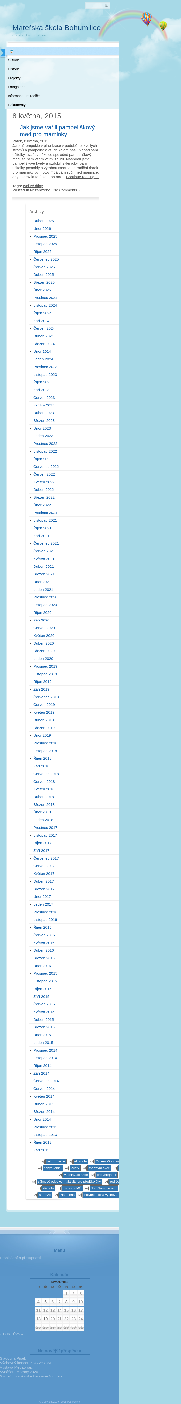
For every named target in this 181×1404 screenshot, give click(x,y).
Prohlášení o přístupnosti (20, 1258)
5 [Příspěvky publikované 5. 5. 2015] (45, 1302)
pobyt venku (52, 1168)
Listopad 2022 (45, 451)
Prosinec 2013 (45, 1127)
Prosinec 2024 (45, 298)
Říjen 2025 (42, 251)
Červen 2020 (44, 628)
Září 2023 (41, 390)
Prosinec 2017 (45, 827)
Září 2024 (41, 321)
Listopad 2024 (45, 305)
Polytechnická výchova (100, 1195)
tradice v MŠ (72, 1188)
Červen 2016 (44, 935)
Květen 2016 (43, 943)
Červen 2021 (44, 551)
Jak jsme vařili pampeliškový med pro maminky (57, 130)
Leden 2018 (43, 820)
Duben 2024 (43, 336)
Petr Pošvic (73, 1401)
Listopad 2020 (45, 605)
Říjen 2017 (42, 843)
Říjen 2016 (42, 927)
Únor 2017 (42, 896)
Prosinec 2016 (45, 912)
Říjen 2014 (42, 1065)
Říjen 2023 (42, 382)
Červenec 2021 (46, 543)
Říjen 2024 (42, 313)
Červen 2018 (44, 781)
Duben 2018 (43, 797)
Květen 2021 (43, 559)
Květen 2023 (43, 405)
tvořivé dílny (33, 186)
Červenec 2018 (46, 774)
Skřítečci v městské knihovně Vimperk (31, 1376)
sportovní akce (99, 1168)
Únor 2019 (42, 735)
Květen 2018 (43, 789)
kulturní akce (55, 1161)
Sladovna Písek (13, 1358)
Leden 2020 (43, 658)
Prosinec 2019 (45, 666)
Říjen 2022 (42, 459)
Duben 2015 (43, 1019)
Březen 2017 (44, 889)
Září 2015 (41, 996)
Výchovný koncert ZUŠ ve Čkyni (26, 1363)
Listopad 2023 (45, 374)
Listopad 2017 (45, 835)
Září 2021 (41, 536)
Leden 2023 (43, 436)
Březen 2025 (44, 282)
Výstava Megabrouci (17, 1367)
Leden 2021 (43, 589)
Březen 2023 (44, 420)
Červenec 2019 (46, 697)
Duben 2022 (43, 489)
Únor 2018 (42, 812)
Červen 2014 (44, 1088)
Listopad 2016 (45, 920)
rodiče (114, 1181)
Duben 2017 (43, 881)
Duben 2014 (43, 1104)
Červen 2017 (44, 866)
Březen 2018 (44, 804)
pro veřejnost (106, 1175)
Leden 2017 (43, 904)
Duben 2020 (43, 643)
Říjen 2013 (42, 1142)
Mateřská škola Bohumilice (56, 28)
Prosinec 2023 (45, 367)
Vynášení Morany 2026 (19, 1372)
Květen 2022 (43, 482)
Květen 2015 (43, 1012)
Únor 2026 (42, 228)
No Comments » (66, 190)
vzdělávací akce (76, 1175)
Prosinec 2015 (45, 973)
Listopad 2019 (45, 674)
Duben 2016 (43, 950)
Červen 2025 (44, 267)
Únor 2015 (42, 1035)
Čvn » (18, 1334)
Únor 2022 (42, 505)
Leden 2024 (43, 359)
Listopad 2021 (45, 520)
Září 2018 (41, 766)
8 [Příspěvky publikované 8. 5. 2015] (66, 1302)
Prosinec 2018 (45, 743)
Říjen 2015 (42, 989)
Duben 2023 (43, 413)
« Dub (5, 1334)
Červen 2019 (44, 704)
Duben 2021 (43, 566)
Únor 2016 (42, 966)
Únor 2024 (42, 351)
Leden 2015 (43, 1042)
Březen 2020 (44, 651)
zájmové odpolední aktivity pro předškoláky (69, 1181)
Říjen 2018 (42, 758)
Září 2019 (41, 689)
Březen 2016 (44, 958)
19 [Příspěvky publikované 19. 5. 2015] (45, 1319)
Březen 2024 (44, 344)
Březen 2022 (44, 497)
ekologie (80, 1161)
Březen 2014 (44, 1111)
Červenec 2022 (46, 466)
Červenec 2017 (46, 858)
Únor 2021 (42, 582)
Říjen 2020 (42, 612)
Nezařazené (40, 190)
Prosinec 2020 (45, 597)
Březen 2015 (44, 1027)
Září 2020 (41, 620)
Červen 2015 (44, 1004)
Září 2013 (41, 1150)
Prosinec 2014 (45, 1050)
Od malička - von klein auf (115, 1161)
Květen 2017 (43, 873)
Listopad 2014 (45, 1058)
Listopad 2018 (45, 751)
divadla (48, 1188)
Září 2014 (41, 1073)
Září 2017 (41, 850)
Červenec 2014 (46, 1081)
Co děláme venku (103, 1188)
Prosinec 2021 (45, 513)
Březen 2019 (44, 728)
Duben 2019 (43, 720)
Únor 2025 (42, 290)
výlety (75, 1168)
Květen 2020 (43, 635)
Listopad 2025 (45, 244)
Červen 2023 (44, 397)
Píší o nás (67, 1195)
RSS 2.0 (111, 25)
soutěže (45, 1195)
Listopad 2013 (45, 1135)
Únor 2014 (42, 1119)
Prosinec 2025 (45, 236)
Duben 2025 (43, 274)
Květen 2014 (43, 1096)
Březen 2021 (44, 574)
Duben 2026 (43, 221)
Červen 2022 (44, 474)
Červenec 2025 (46, 259)
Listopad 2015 (45, 981)
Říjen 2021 (42, 528)
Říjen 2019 (42, 681)
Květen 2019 (43, 712)
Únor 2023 (42, 428)
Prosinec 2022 (45, 443)
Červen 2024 (44, 328)
